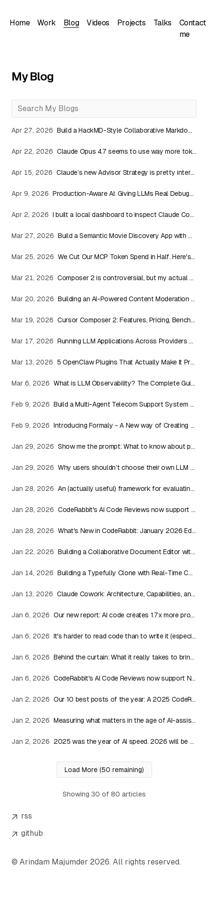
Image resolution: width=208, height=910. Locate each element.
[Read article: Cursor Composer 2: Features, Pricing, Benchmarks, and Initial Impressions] (104, 320)
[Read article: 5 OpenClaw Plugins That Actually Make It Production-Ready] (104, 362)
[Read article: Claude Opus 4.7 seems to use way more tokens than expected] (104, 151)
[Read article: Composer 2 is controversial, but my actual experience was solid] (104, 278)
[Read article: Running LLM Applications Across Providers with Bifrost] (104, 341)
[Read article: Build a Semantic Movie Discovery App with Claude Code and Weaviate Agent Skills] (104, 235)
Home (20, 22)
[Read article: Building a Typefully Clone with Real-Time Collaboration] (104, 573)
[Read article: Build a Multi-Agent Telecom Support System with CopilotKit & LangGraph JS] (104, 404)
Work (46, 22)
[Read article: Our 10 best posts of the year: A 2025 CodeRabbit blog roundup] (104, 699)
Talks (162, 22)
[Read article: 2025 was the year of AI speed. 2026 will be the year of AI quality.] (104, 741)
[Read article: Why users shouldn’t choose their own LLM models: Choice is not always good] (104, 467)
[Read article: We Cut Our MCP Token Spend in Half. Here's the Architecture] (104, 257)
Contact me (192, 28)
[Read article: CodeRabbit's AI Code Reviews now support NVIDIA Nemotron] (104, 509)
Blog (71, 22)
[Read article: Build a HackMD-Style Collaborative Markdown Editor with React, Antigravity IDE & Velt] (104, 130)
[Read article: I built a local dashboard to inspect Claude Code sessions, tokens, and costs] (104, 214)
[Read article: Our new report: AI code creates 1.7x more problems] (104, 615)
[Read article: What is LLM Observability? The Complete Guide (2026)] (104, 383)
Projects (131, 22)
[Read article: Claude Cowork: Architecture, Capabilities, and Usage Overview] (104, 594)
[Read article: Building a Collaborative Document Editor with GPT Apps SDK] (104, 552)
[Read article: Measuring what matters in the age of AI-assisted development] (104, 720)
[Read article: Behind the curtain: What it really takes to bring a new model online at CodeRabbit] (104, 657)
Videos (98, 22)
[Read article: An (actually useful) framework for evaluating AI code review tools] (104, 488)
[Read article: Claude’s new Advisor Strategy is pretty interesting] (104, 172)
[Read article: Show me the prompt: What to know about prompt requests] (104, 446)
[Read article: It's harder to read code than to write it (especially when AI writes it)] (104, 636)
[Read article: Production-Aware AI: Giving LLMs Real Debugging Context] (104, 193)
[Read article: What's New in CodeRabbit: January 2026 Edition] (104, 530)
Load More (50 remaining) (104, 770)
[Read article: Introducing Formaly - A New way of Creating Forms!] (104, 425)
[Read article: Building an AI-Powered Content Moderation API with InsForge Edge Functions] (104, 299)
